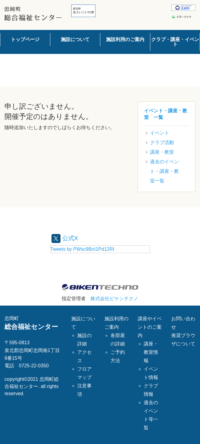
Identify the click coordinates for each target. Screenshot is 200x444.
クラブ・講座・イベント (175, 42)
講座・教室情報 (151, 352)
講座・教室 (162, 152)
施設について (75, 39)
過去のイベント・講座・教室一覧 (164, 171)
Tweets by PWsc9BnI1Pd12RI (82, 249)
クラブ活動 (162, 142)
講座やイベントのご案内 (150, 327)
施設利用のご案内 (125, 39)
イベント (159, 132)
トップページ (25, 39)
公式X (64, 238)
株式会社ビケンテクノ (114, 298)
